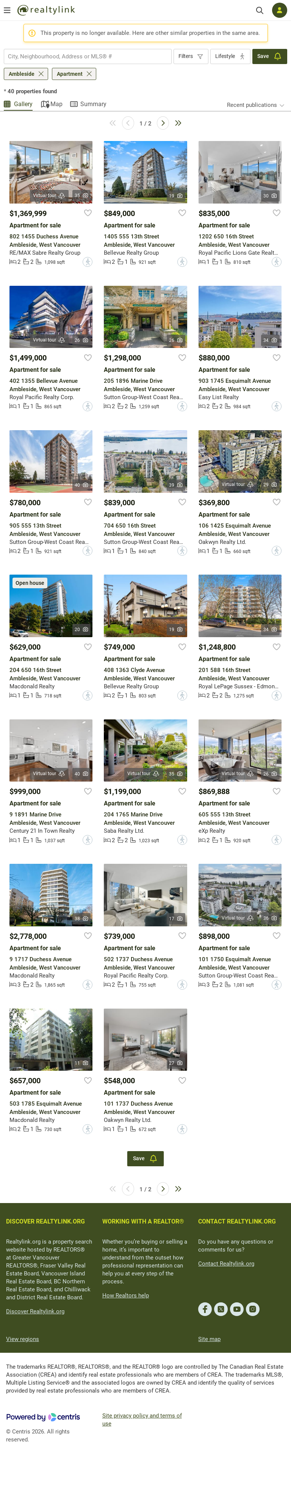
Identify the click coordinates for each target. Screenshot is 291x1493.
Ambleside (21, 74)
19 (176, 196)
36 (270, 918)
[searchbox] (83, 56)
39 (176, 485)
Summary (93, 104)
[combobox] (88, 56)
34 (270, 340)
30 (270, 196)
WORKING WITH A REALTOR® (143, 1221)
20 (82, 629)
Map (56, 104)
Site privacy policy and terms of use (142, 1419)
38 (82, 918)
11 (82, 1063)
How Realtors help (125, 1295)
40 (82, 485)
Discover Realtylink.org (35, 1311)
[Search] (259, 10)
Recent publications (252, 105)
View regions (22, 1339)
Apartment (70, 74)
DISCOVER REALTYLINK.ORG (45, 1221)
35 (82, 195)
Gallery (23, 104)
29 (270, 484)
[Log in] (279, 10)
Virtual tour (49, 195)
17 (176, 918)
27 (176, 1063)
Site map (209, 1339)
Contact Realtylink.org (226, 1263)
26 (82, 340)
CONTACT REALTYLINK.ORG (237, 1221)
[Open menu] (7, 10)
